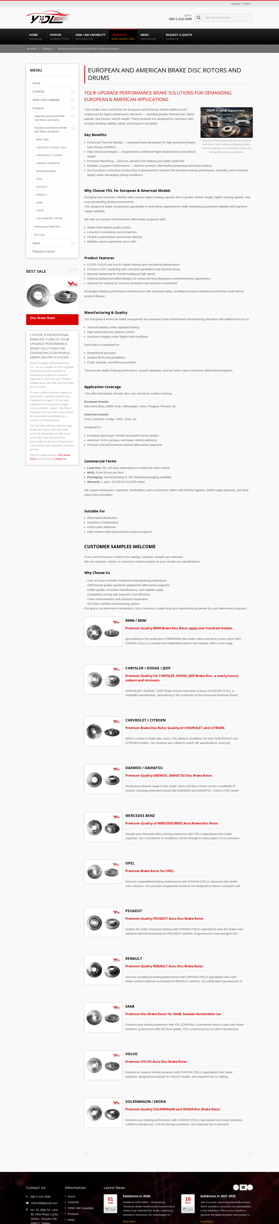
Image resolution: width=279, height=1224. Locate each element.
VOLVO (40, 210)
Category (47, 48)
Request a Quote (179, 36)
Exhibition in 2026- (137, 1164)
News (150, 36)
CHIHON (59, 36)
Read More (129, 1189)
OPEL (39, 179)
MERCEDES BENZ (46, 171)
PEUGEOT (41, 186)
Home (36, 36)
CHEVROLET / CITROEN (49, 155)
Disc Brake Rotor (42, 318)
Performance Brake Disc (47, 226)
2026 (110, 1177)
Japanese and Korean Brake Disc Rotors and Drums (49, 118)
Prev (75, 270)
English (246, 3)
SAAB (39, 202)
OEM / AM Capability (90, 36)
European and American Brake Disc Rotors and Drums (50, 129)
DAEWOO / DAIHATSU (48, 163)
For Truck (39, 234)
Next (70, 270)
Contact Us (60, 458)
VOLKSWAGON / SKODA (49, 218)
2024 (188, 1177)
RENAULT (41, 194)
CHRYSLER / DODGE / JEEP (51, 147)
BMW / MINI (42, 139)
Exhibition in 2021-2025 (218, 1164)
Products (123, 36)
